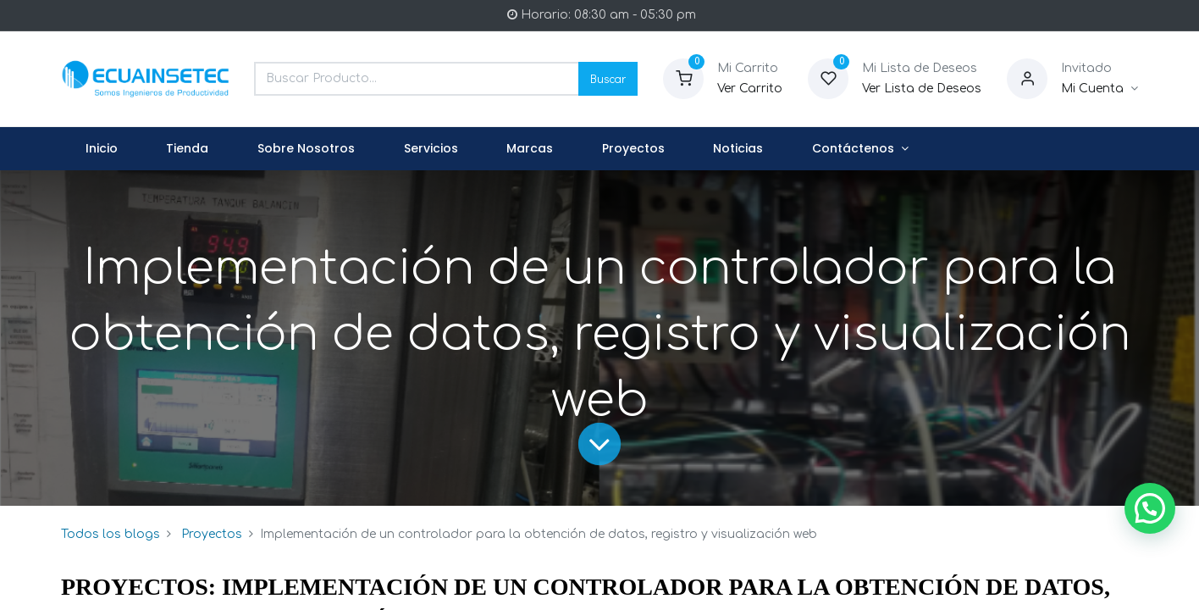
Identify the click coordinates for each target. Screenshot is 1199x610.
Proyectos (211, 534)
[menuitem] (102, 149)
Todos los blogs (110, 534)
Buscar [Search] (608, 78)
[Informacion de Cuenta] (1099, 88)
